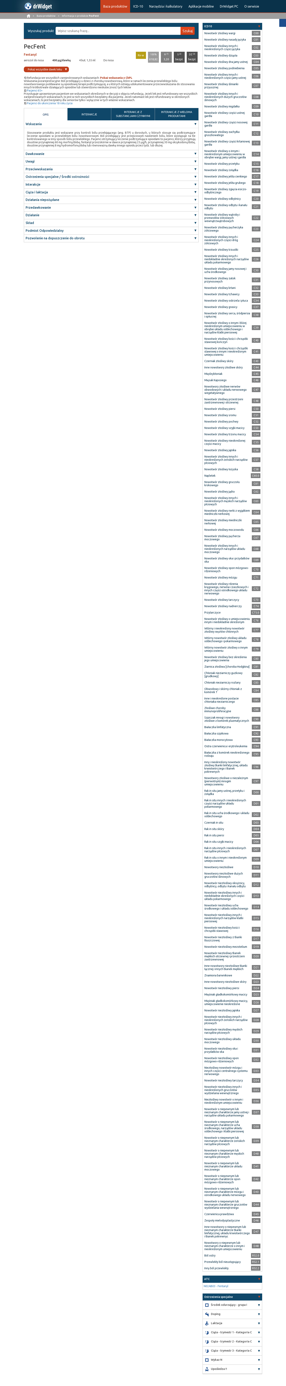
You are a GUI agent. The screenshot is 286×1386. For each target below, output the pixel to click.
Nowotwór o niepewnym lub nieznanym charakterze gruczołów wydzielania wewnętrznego (225, 1204)
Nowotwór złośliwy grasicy (220, 307)
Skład (30, 223)
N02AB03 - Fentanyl (216, 1286)
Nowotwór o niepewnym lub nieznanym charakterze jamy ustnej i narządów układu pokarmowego (226, 1112)
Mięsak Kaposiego (215, 380)
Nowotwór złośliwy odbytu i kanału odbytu (225, 207)
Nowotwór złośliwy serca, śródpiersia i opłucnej (227, 315)
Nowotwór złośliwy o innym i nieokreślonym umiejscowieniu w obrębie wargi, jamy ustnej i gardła (225, 154)
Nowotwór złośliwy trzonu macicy (225, 434)
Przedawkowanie (38, 207)
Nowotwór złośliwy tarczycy (221, 599)
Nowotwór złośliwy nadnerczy (223, 606)
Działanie (32, 215)
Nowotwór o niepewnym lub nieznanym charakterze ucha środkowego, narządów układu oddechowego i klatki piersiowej (224, 1126)
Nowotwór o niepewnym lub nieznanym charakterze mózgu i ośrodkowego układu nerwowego (225, 1192)
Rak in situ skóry (214, 829)
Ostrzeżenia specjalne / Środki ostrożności (57, 176)
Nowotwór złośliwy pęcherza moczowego (222, 538)
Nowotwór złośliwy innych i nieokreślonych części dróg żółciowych (221, 240)
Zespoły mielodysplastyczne (222, 1220)
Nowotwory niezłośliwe (218, 867)
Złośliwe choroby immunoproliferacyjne (217, 709)
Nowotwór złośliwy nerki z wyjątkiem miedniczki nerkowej (227, 512)
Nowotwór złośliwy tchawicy (222, 294)
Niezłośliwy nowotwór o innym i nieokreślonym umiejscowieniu (223, 1101)
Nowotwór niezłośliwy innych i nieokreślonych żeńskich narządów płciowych (226, 1020)
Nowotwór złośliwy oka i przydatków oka (226, 560)
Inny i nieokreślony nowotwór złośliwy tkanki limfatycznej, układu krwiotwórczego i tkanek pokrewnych (226, 767)
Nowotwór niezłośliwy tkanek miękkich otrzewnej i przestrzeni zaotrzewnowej (224, 956)
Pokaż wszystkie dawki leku (45, 69)
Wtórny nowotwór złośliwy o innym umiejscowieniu (226, 649)
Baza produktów (115, 6)
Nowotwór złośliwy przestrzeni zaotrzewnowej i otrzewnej (223, 401)
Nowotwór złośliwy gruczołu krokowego (222, 483)
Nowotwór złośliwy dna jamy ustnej (226, 61)
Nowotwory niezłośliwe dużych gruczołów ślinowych (223, 875)
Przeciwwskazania (39, 169)
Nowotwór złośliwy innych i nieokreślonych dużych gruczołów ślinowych (225, 97)
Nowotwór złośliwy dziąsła (220, 55)
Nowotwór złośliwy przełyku (222, 163)
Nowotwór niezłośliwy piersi (221, 988)
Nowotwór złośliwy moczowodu (224, 529)
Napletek (209, 475)
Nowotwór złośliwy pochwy (221, 421)
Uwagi (30, 161)
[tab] (232, 26)
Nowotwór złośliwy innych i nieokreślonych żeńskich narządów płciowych (226, 460)
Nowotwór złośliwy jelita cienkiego (225, 176)
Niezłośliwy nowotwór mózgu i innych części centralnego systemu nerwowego (226, 1071)
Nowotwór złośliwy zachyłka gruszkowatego (222, 133)
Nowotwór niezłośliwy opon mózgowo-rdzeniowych (221, 1060)
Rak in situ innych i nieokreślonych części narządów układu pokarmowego (225, 803)
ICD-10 (138, 6)
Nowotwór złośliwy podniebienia (224, 68)
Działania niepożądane (42, 200)
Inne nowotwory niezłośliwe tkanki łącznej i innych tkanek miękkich (225, 967)
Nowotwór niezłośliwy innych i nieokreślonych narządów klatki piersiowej (223, 918)
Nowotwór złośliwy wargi (219, 33)
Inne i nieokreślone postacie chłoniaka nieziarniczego (221, 700)
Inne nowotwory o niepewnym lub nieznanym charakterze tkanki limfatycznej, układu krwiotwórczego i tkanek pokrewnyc (227, 1231)
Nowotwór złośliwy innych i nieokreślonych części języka (222, 47)
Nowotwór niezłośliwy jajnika (222, 1010)
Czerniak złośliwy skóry (218, 361)
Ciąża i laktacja (37, 192)
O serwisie (251, 6)
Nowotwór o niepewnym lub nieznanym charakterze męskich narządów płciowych (224, 1153)
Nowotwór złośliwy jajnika (220, 450)
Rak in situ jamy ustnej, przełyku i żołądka (224, 792)
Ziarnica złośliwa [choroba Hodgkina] (226, 666)
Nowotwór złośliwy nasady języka (225, 39)
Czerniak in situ (213, 822)
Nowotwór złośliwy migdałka (222, 106)
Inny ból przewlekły (216, 1268)
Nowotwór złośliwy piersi (219, 408)
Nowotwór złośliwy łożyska (221, 469)
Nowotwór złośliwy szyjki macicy (224, 428)
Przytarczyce (212, 612)
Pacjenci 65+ (35, 90)
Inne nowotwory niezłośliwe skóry (225, 981)
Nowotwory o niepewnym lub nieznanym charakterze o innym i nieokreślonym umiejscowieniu (224, 1246)
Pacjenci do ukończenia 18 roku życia (49, 103)
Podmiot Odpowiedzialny (45, 230)
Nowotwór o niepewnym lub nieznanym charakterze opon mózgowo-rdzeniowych (222, 1179)
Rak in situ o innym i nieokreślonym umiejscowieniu (225, 859)
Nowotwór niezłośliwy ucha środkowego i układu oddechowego (226, 907)
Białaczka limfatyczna (217, 727)
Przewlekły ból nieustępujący (222, 1261)
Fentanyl (30, 54)
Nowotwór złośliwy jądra (219, 491)
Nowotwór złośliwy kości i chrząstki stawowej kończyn (226, 340)
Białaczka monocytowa (218, 739)
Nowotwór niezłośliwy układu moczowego (222, 1040)
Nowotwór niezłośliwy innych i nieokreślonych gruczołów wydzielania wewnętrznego (223, 1090)
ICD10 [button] (208, 26)
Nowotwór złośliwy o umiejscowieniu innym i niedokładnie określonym (227, 620)
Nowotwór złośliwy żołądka (221, 170)
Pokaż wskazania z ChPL (116, 77)
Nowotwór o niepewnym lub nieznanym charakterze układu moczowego (223, 1166)
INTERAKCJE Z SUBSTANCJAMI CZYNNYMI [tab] (133, 114)
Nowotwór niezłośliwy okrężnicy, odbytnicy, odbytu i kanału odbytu (225, 884)
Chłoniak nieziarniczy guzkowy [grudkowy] (223, 674)
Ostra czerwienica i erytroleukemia (225, 746)
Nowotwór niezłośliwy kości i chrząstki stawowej (222, 929)
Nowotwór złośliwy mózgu (220, 577)
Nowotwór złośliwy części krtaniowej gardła (227, 143)
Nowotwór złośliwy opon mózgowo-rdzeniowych (226, 569)
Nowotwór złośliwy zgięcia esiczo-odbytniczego (225, 191)
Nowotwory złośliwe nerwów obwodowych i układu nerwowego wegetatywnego (225, 389)
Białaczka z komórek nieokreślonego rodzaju (226, 754)
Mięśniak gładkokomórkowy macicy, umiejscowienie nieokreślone (226, 1002)
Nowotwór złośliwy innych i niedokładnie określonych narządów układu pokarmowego (226, 259)
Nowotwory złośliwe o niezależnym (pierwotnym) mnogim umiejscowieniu (226, 781)
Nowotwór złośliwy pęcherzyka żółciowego (223, 229)
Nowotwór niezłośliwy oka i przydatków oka (221, 1050)
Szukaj (188, 31)
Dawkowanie (35, 154)
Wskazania (34, 124)
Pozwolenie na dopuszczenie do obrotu (55, 238)
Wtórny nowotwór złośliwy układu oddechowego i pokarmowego (225, 639)
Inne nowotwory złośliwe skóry (223, 367)
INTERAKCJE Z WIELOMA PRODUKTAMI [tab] (176, 114)
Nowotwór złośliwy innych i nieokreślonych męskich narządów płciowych (225, 501)
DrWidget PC (229, 6)
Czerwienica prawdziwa (219, 1214)
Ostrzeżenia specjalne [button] (218, 1296)
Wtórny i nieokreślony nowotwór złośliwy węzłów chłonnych (224, 630)
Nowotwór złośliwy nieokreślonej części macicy (224, 442)
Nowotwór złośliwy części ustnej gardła (224, 114)
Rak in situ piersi (214, 835)
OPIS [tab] (46, 114)
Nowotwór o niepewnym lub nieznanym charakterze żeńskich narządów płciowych (224, 1141)
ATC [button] (207, 1279)
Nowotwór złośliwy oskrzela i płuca (226, 300)
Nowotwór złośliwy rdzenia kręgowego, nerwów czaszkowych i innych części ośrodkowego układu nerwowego (226, 588)
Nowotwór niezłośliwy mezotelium (225, 946)
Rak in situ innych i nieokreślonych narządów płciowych (225, 849)
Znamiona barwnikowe (218, 975)
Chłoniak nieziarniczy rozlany (222, 682)
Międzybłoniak (213, 373)
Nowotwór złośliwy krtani (220, 287)
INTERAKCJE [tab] (89, 114)
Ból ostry (209, 1255)
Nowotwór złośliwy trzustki (221, 249)
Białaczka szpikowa (216, 733)
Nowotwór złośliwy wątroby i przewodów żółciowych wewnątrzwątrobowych (222, 218)
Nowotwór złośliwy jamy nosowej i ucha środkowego (225, 270)
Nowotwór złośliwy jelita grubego (225, 182)
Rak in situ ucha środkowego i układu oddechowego (226, 814)
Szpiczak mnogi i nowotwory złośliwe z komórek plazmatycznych (226, 719)
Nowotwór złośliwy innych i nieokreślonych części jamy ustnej (225, 76)
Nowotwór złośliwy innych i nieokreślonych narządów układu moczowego (224, 549)
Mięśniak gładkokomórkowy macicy (225, 994)
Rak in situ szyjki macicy (218, 841)
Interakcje (33, 184)
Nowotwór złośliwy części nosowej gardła (225, 124)
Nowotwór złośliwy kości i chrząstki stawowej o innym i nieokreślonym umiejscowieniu (226, 351)
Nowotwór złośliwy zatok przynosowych (220, 280)
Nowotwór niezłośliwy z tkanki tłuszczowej (223, 939)
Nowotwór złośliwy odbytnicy (222, 198)
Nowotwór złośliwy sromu (220, 415)
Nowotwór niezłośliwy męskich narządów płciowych (223, 1031)
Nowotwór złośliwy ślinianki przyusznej (221, 86)
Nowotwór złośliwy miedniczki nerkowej (223, 522)
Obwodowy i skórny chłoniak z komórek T (223, 690)
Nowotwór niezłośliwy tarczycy (223, 1080)
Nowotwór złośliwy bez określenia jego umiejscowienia (225, 659)
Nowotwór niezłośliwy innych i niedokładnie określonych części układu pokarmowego (224, 896)
